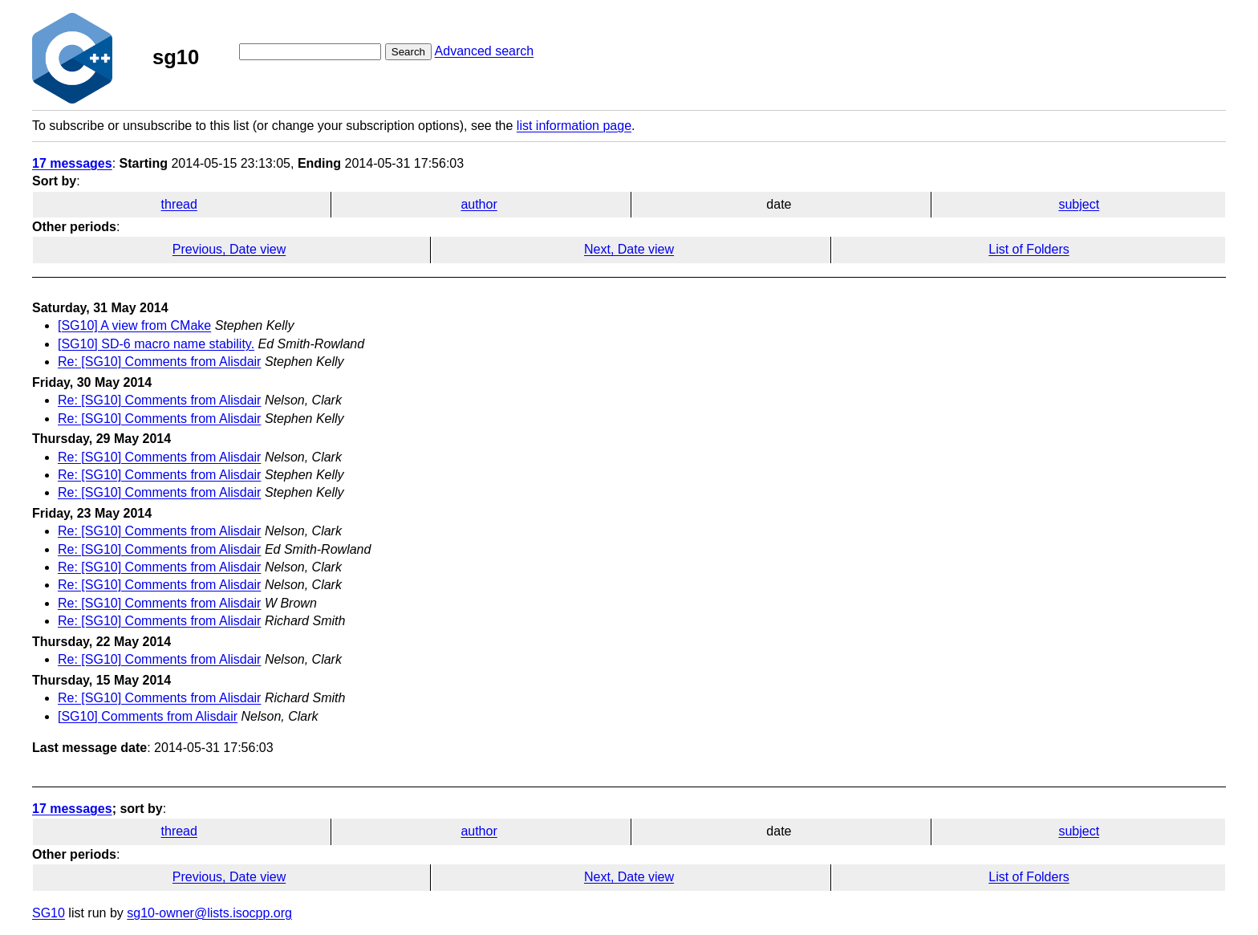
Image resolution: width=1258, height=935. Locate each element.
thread (179, 204)
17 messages (72, 163)
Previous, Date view (229, 249)
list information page (574, 125)
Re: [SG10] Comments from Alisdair (159, 361)
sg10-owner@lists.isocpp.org (209, 913)
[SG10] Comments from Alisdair (147, 716)
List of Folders (1028, 249)
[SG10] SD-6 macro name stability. (156, 344)
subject (1078, 204)
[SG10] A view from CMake (134, 325)
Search (408, 52)
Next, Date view (629, 249)
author (479, 204)
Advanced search (484, 51)
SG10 (48, 913)
